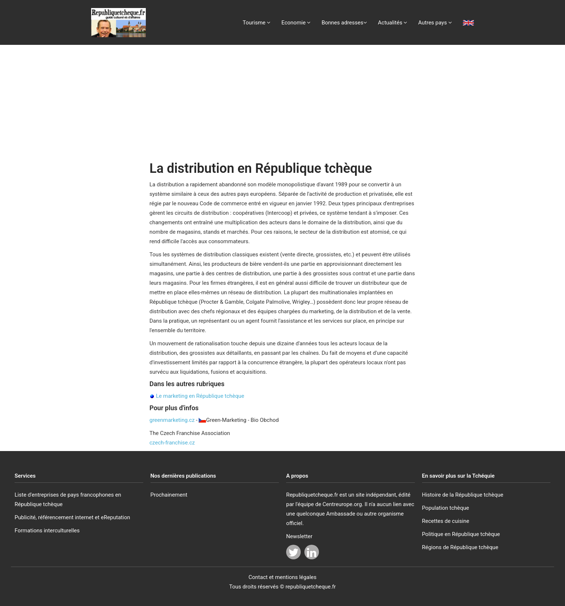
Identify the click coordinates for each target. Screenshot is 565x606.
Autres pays (435, 22)
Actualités (393, 22)
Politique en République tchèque (461, 534)
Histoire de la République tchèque (462, 495)
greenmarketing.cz (172, 420)
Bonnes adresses (344, 22)
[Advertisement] (282, 99)
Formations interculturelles (47, 530)
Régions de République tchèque (460, 547)
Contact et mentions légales (283, 577)
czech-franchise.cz (172, 442)
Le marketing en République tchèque (200, 396)
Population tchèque (445, 508)
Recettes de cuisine (445, 521)
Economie (296, 22)
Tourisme (256, 22)
